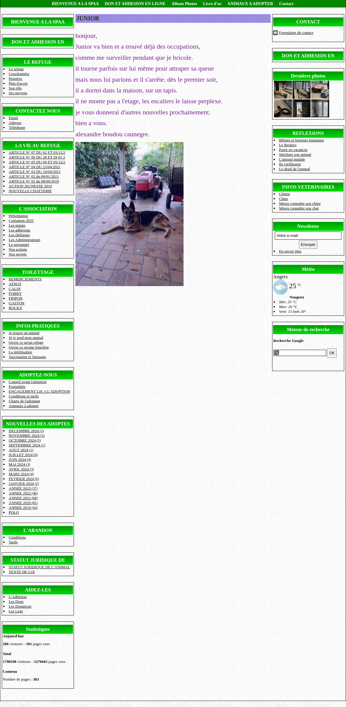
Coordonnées (19, 73)
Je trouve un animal (24, 333)
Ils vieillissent (290, 164)
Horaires (15, 78)
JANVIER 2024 (24, 483)
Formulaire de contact (296, 32)
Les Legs (16, 611)
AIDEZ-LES (38, 589)
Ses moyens (18, 93)
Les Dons (16, 601)
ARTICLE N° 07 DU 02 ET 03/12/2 (37, 152)
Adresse (15, 122)
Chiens (284, 194)
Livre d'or (212, 4)
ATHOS (15, 284)
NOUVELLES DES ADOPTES (38, 423)
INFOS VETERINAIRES (308, 186)
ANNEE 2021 (23, 498)
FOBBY (15, 293)
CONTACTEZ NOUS (38, 110)
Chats (283, 198)
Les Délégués (19, 235)
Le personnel (19, 244)
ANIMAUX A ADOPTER (250, 4)
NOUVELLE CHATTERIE (30, 191)
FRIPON (16, 298)
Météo (308, 269)
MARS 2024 (21, 474)
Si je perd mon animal (26, 337)
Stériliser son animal (295, 154)
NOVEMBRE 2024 (26, 435)
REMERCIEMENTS (25, 279)
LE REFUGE (38, 62)
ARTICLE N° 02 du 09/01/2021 (34, 176)
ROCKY (16, 308)
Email (13, 118)
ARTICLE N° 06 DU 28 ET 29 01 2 (37, 157)
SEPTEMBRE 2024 (27, 445)
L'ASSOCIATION (38, 208)
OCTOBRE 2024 (25, 440)
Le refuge (16, 69)
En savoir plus (290, 251)
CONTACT (308, 21)
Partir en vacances (293, 149)
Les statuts (17, 225)
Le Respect (287, 145)
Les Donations (20, 606)
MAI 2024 (19, 464)
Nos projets (18, 254)
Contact (286, 4)
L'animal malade (292, 159)
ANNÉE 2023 (23, 488)
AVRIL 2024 (21, 469)
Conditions (17, 537)
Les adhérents (19, 230)
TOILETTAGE (37, 272)
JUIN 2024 (20, 459)
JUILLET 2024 (23, 454)
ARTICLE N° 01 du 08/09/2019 (34, 181)
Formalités (17, 386)
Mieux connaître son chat (299, 208)
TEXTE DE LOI (22, 572)
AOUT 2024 (21, 450)
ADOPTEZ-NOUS (38, 374)
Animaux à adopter (24, 405)
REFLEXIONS (308, 133)
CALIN (15, 288)
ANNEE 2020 (23, 502)
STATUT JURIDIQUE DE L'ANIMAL (39, 567)
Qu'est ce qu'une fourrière (29, 347)
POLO (14, 512)
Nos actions (18, 249)
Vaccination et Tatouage (27, 357)
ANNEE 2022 (23, 493)
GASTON (17, 303)
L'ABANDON (37, 530)
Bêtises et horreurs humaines (301, 140)
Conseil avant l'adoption (28, 381)
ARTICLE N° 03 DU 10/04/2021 (35, 171)
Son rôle (15, 88)
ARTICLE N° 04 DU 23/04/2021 (35, 167)
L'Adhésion (18, 596)
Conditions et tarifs (24, 396)
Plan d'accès (18, 83)
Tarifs (13, 542)
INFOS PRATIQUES (37, 325)
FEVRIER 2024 (24, 478)
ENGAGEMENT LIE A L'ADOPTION (39, 391)
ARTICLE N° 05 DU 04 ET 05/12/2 (37, 162)
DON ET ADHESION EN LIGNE (135, 4)
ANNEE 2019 (23, 507)
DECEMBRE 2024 (26, 430)
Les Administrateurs (24, 239)
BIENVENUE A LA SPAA (75, 4)
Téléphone (17, 127)
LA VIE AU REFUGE (37, 145)
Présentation (18, 215)
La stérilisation (20, 352)
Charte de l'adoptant (24, 401)
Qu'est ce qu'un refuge (26, 342)
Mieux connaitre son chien (299, 203)
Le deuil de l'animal (294, 169)
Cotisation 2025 (21, 220)
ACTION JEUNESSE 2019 (30, 186)
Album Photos (184, 4)
